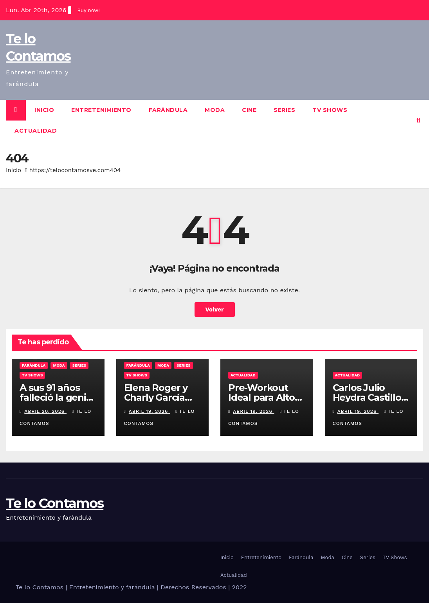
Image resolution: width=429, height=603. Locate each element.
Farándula (168, 109)
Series (284, 109)
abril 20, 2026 (45, 411)
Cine (249, 109)
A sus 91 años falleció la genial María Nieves (57, 397)
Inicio (44, 109)
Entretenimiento (101, 109)
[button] (418, 120)
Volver (214, 309)
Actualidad (35, 130)
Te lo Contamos (54, 503)
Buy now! (88, 10)
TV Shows (329, 109)
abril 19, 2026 (149, 411)
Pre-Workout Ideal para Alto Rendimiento (261, 397)
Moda (215, 109)
